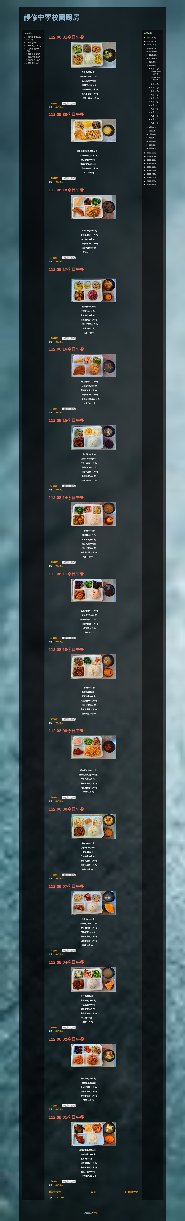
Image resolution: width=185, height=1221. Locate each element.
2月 (150, 145)
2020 (149, 160)
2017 (149, 170)
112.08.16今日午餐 (66, 349)
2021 (149, 156)
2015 (149, 178)
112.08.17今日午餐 (66, 269)
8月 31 (154, 69)
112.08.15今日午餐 (66, 420)
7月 (150, 127)
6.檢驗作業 (30, 57)
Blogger (96, 1213)
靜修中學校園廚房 (51, 17)
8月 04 (154, 116)
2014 (149, 181)
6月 (150, 131)
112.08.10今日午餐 (66, 649)
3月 (150, 141)
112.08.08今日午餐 (66, 809)
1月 (150, 148)
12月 (151, 51)
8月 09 (154, 105)
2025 (149, 41)
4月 (150, 138)
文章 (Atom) (60, 1198)
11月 (151, 55)
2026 (149, 38)
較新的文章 (55, 1192)
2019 (149, 163)
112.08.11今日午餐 (66, 574)
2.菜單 (29, 43)
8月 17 (154, 87)
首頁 (93, 1192)
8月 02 (154, 119)
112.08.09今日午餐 (66, 730)
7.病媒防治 (30, 60)
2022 (149, 153)
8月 (150, 65)
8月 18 (154, 84)
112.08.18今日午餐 (66, 190)
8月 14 (154, 95)
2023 (149, 48)
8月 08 (154, 109)
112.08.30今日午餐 (66, 114)
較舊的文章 (131, 1192)
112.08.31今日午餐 (66, 37)
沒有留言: (54, 104)
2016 (149, 174)
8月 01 (154, 123)
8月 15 (154, 91)
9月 (150, 62)
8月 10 (154, 102)
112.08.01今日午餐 (66, 1117)
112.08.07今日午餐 (66, 886)
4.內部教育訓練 (32, 49)
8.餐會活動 (30, 63)
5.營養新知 (30, 54)
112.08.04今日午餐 (66, 962)
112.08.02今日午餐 (66, 1039)
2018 (149, 167)
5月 (150, 134)
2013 (149, 185)
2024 (149, 45)
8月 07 (154, 112)
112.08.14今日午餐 (66, 497)
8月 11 (154, 98)
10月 (151, 58)
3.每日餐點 (59, 107)
